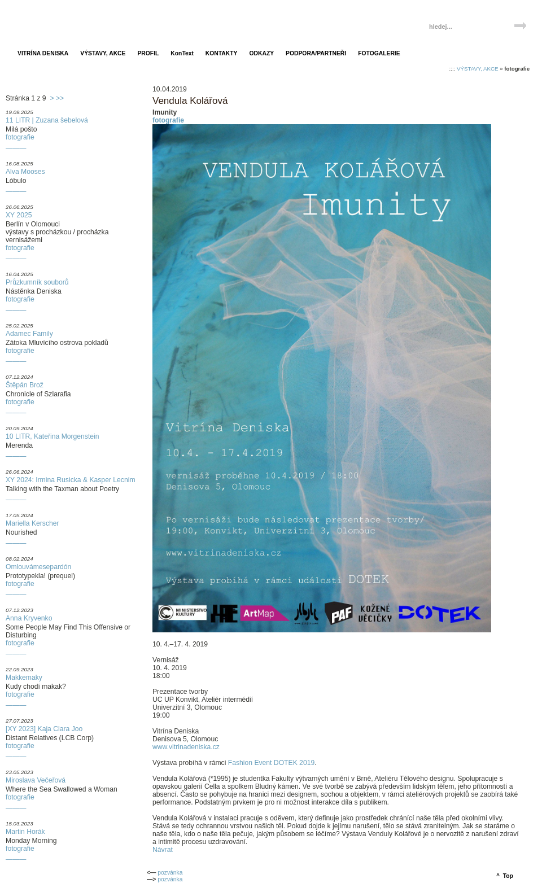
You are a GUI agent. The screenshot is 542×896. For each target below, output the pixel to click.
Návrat (162, 850)
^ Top (504, 876)
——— (16, 148)
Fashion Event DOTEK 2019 (271, 763)
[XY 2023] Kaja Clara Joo (44, 729)
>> (60, 98)
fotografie (20, 137)
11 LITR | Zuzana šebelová (47, 120)
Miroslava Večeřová (35, 780)
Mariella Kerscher (32, 523)
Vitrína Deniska (60, 21)
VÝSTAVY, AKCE (477, 68)
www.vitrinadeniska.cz (186, 747)
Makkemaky (24, 677)
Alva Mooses (25, 172)
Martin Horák (25, 832)
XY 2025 (19, 215)
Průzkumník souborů (37, 282)
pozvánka (170, 872)
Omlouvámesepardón (38, 567)
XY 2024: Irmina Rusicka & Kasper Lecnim (71, 480)
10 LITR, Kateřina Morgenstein (52, 436)
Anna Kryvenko (29, 618)
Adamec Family (29, 334)
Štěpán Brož (24, 385)
